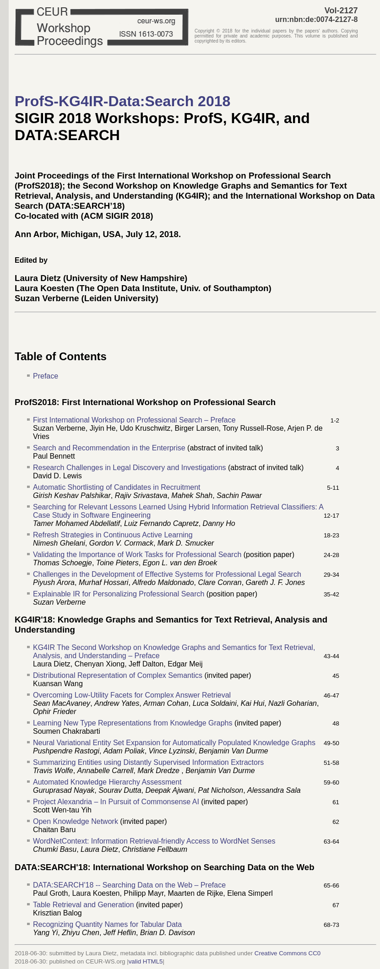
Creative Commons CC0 (287, 953)
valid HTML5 (146, 961)
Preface (45, 376)
